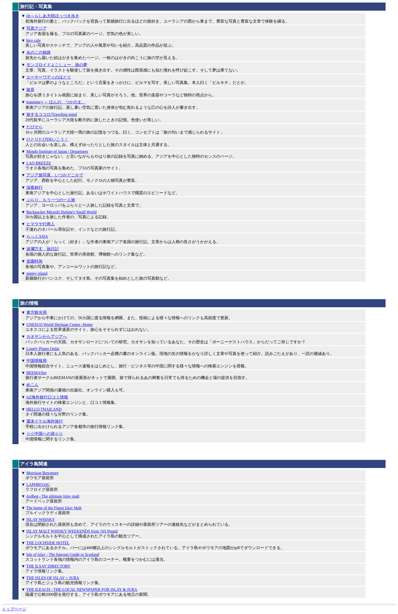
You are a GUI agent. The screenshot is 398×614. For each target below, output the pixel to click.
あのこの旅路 (38, 52)
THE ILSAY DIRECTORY (48, 566)
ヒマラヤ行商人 (40, 224)
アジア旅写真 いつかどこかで (54, 175)
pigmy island (36, 273)
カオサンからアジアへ (46, 336)
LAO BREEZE (38, 163)
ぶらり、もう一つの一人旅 (50, 200)
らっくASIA (37, 236)
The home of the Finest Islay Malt (53, 508)
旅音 (30, 89)
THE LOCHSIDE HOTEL (48, 543)
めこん (32, 385)
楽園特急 (34, 261)
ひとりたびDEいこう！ (47, 139)
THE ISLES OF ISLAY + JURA (52, 578)
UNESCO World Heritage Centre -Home (59, 324)
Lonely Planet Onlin (42, 349)
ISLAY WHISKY (40, 519)
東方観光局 (36, 312)
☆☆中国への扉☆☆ (44, 433)
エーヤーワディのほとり (48, 77)
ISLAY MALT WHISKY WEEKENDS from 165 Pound (72, 531)
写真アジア (36, 28)
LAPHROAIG (38, 484)
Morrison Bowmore (42, 473)
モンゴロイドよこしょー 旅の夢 (56, 65)
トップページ (14, 609)
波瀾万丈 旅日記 (42, 249)
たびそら (34, 127)
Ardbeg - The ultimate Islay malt (52, 496)
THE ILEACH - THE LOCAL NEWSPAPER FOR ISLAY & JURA (81, 589)
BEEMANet (36, 373)
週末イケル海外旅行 (44, 421)
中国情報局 (36, 360)
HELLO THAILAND (44, 409)
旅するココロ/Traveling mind (51, 114)
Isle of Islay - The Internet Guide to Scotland (62, 554)
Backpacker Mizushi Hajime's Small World (61, 212)
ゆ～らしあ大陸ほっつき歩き (52, 16)
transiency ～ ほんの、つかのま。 (56, 102)
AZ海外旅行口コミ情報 (47, 397)
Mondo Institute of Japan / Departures (57, 151)
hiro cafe (33, 40)
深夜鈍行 (34, 187)
